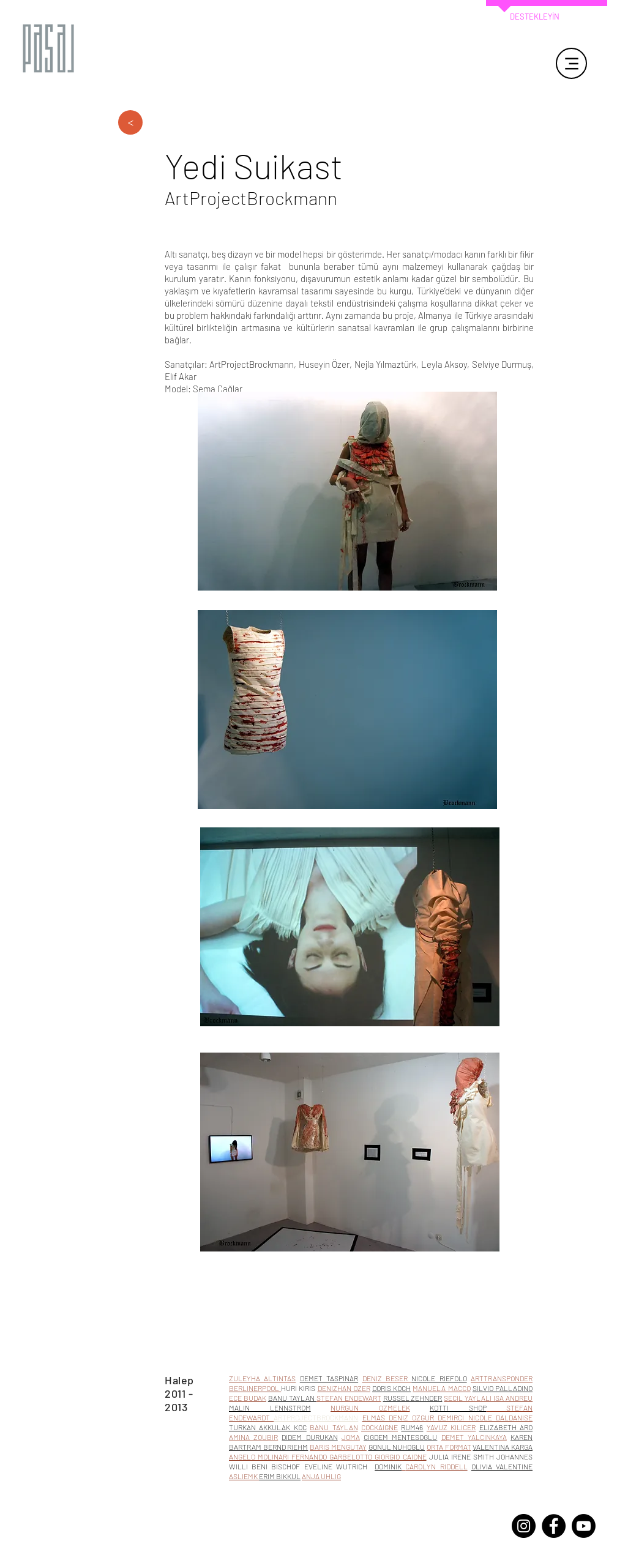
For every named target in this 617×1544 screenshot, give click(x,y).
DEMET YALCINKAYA (474, 1437)
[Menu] (571, 63)
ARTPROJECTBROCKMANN (316, 1417)
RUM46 (412, 1427)
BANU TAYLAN (333, 1427)
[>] (130, 122)
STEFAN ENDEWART (348, 1397)
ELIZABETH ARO (506, 1427)
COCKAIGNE (379, 1427)
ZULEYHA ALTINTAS (262, 1378)
